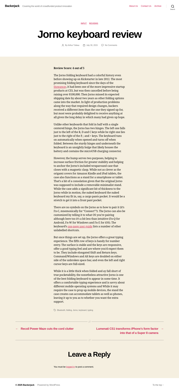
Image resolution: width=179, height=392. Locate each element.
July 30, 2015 (92, 45)
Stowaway (60, 87)
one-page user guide (80, 226)
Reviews (93, 23)
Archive (157, 6)
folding (69, 310)
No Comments (111, 45)
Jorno (75, 310)
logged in (70, 367)
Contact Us (146, 6)
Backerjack (12, 5)
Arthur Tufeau (73, 45)
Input (84, 23)
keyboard (83, 310)
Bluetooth (61, 310)
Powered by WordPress (48, 385)
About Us (133, 6)
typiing (90, 310)
